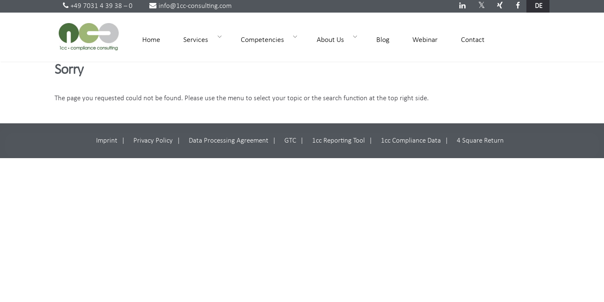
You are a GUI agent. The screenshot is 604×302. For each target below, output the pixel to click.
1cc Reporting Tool (338, 140)
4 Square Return (480, 140)
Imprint (106, 140)
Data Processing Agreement (228, 140)
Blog (382, 40)
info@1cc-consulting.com (190, 6)
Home (151, 40)
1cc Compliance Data (411, 140)
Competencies (265, 39)
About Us (333, 39)
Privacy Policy (153, 140)
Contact (472, 40)
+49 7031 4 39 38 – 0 (98, 6)
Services (198, 39)
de (538, 6)
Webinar (424, 40)
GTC (290, 140)
